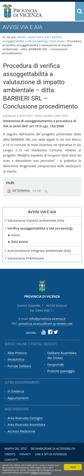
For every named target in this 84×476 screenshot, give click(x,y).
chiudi (72, 467)
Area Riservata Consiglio (25, 418)
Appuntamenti (18, 398)
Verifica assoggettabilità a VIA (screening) (32, 39)
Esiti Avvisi (57, 41)
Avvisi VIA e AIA (38, 37)
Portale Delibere (19, 366)
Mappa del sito (15, 449)
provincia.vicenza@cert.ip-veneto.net (45, 324)
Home (21, 37)
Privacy (25, 454)
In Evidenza (16, 391)
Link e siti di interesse (51, 454)
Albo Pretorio (17, 353)
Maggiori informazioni (41, 472)
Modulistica (16, 359)
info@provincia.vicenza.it (47, 319)
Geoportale (55, 364)
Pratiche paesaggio (61, 371)
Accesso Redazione (21, 431)
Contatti (11, 460)
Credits (9, 454)
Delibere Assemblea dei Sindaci (62, 355)
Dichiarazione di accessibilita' (53, 449)
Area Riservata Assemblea (26, 424)
